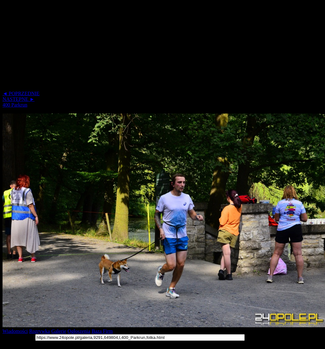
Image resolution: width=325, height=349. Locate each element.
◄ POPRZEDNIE (21, 93)
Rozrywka (39, 331)
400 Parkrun (15, 105)
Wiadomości (15, 331)
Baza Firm (102, 331)
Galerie (58, 331)
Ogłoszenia (78, 331)
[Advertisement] (122, 47)
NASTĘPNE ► (19, 99)
